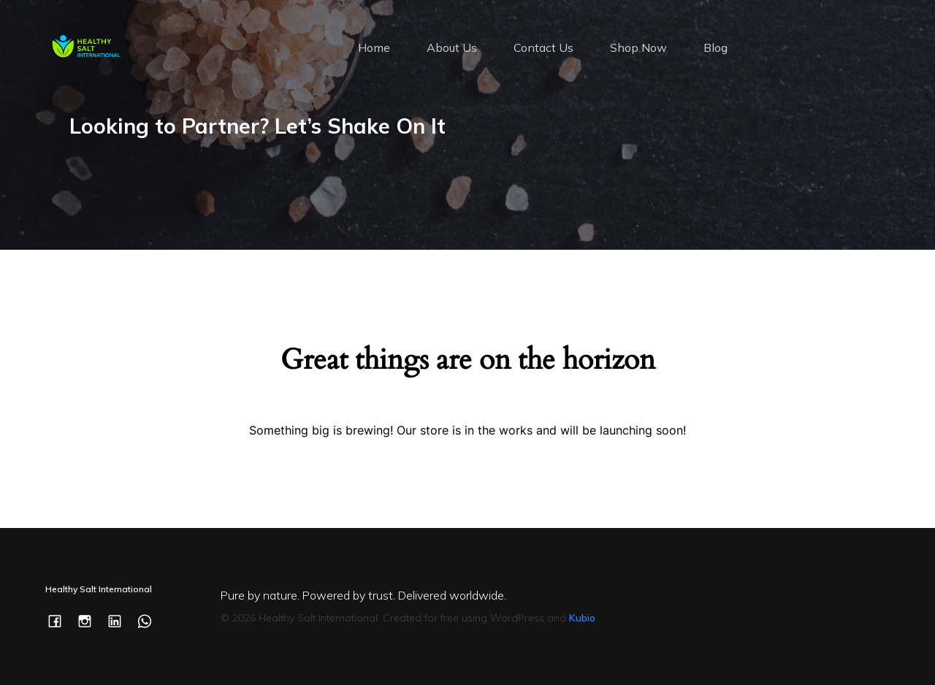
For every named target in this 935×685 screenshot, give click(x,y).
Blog (715, 47)
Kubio (582, 617)
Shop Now (638, 47)
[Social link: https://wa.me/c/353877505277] (150, 620)
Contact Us (543, 47)
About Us (452, 47)
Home (374, 47)
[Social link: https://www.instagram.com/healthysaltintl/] (90, 620)
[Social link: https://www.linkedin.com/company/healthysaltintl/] (120, 620)
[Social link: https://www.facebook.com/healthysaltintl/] (60, 620)
